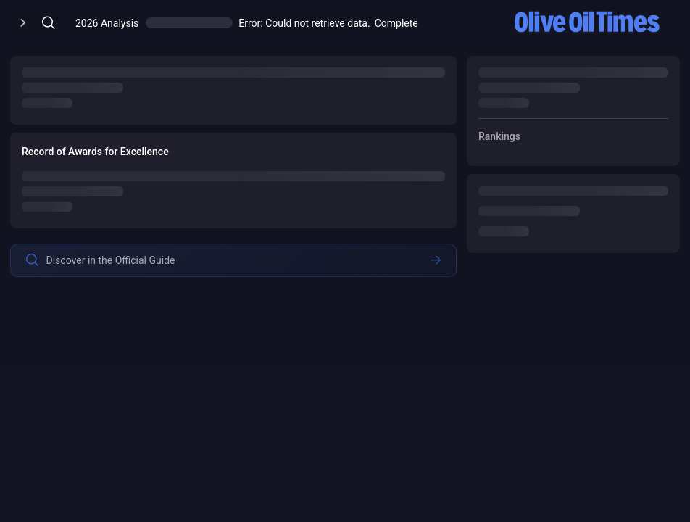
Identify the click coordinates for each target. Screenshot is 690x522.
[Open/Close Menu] (23, 23)
